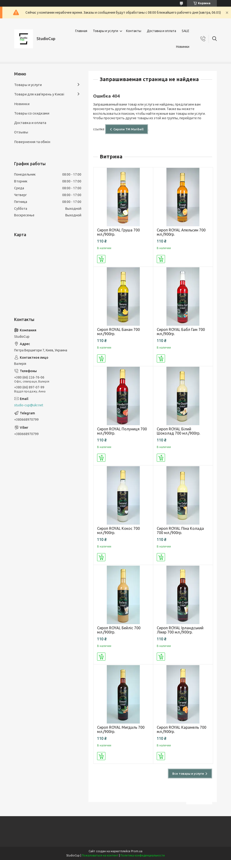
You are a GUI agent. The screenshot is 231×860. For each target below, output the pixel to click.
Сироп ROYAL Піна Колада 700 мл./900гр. (180, 530)
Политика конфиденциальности (142, 855)
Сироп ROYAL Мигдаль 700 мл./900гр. (120, 729)
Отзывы (21, 132)
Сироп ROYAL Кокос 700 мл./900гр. (118, 530)
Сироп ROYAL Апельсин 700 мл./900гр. (181, 232)
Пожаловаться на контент (100, 855)
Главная (81, 31)
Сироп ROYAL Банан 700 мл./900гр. (118, 331)
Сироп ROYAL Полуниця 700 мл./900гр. (122, 431)
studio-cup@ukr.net (28, 405)
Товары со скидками (31, 113)
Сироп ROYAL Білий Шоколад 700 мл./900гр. (178, 431)
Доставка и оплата (161, 31)
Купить (101, 259)
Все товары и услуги (188, 773)
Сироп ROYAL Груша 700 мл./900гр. (118, 232)
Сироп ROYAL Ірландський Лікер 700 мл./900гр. (180, 630)
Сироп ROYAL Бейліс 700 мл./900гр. (118, 630)
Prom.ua (136, 851)
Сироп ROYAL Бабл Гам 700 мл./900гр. (181, 331)
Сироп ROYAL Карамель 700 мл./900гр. (181, 729)
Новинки (182, 47)
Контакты (133, 31)
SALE (185, 31)
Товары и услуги (105, 31)
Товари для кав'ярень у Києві (39, 94)
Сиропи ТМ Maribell (128, 129)
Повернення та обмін (32, 142)
